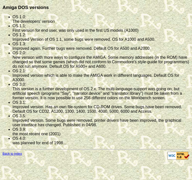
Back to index (12, 154)
